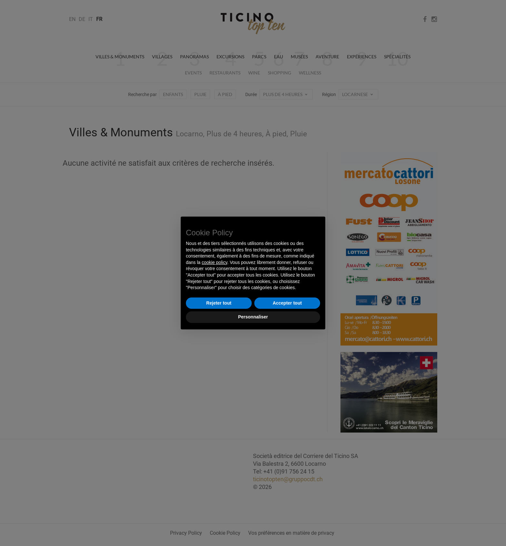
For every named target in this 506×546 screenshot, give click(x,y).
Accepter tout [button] (287, 303)
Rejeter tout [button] (218, 303)
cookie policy (214, 262)
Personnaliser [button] (253, 316)
